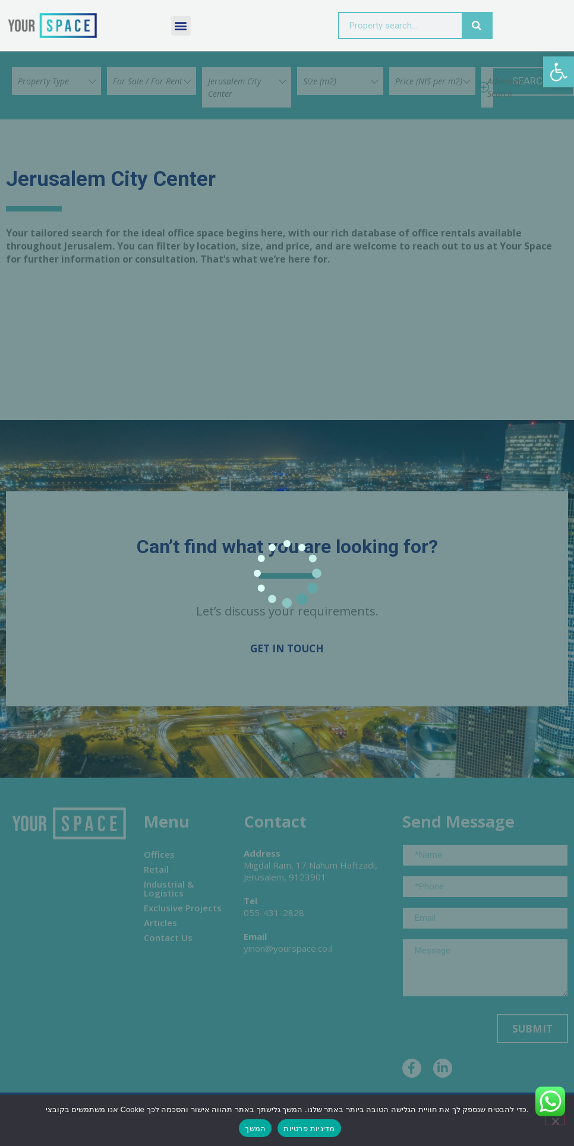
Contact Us (168, 937)
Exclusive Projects (183, 908)
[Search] (476, 25)
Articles (160, 923)
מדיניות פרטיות (309, 1128)
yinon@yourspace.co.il (288, 948)
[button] (558, 71)
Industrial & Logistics (169, 888)
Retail (156, 869)
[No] (555, 1120)
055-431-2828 (274, 912)
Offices (159, 854)
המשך (255, 1128)
